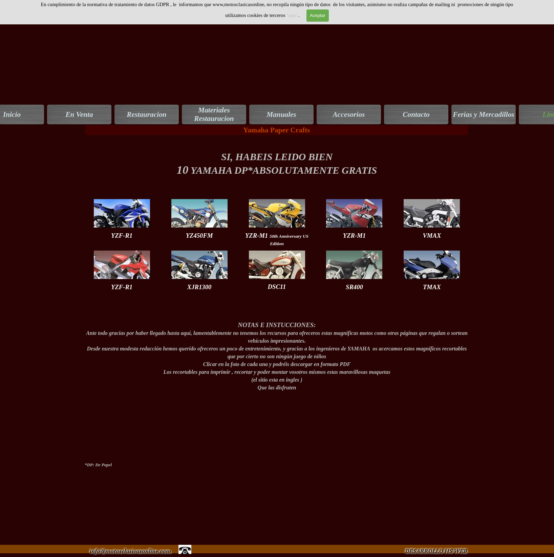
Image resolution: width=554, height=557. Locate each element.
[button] (436, 547)
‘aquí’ (292, 15)
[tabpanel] (277, 167)
